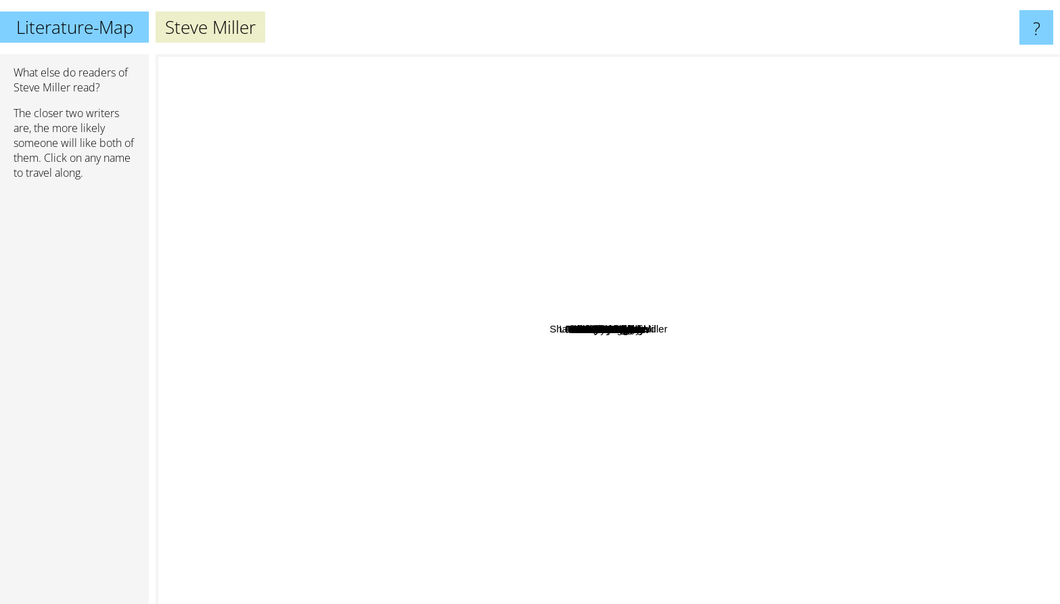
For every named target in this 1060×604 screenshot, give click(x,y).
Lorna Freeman (551, 534)
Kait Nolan (447, 356)
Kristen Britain (469, 426)
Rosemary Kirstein (448, 518)
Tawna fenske (460, 278)
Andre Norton (861, 461)
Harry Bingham (763, 261)
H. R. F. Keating (506, 387)
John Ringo (523, 402)
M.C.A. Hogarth (631, 219)
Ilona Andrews (194, 304)
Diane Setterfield (786, 174)
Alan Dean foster (764, 211)
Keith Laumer (780, 159)
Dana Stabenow (293, 492)
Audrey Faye (532, 496)
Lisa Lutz (611, 529)
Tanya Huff (797, 446)
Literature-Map (74, 27)
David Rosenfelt (697, 496)
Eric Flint (515, 228)
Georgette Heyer (409, 63)
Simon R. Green (370, 232)
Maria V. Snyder (318, 261)
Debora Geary (736, 383)
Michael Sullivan (383, 495)
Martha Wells (981, 485)
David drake (956, 275)
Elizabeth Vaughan (365, 174)
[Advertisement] (74, 397)
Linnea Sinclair (557, 266)
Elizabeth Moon (820, 297)
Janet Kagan (680, 255)
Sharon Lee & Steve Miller (656, 314)
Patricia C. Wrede (306, 210)
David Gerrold (724, 341)
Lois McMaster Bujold (620, 178)
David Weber (845, 207)
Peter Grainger (729, 200)
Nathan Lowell (641, 333)
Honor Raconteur (571, 492)
